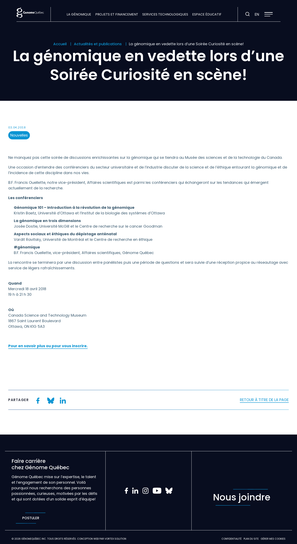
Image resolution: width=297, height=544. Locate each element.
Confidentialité (232, 538)
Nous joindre (242, 497)
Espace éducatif (207, 14)
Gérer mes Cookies (273, 538)
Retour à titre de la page (264, 399)
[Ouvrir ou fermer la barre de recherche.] (247, 14)
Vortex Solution (115, 538)
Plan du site (251, 538)
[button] (268, 14)
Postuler (31, 518)
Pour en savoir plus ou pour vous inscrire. (48, 345)
